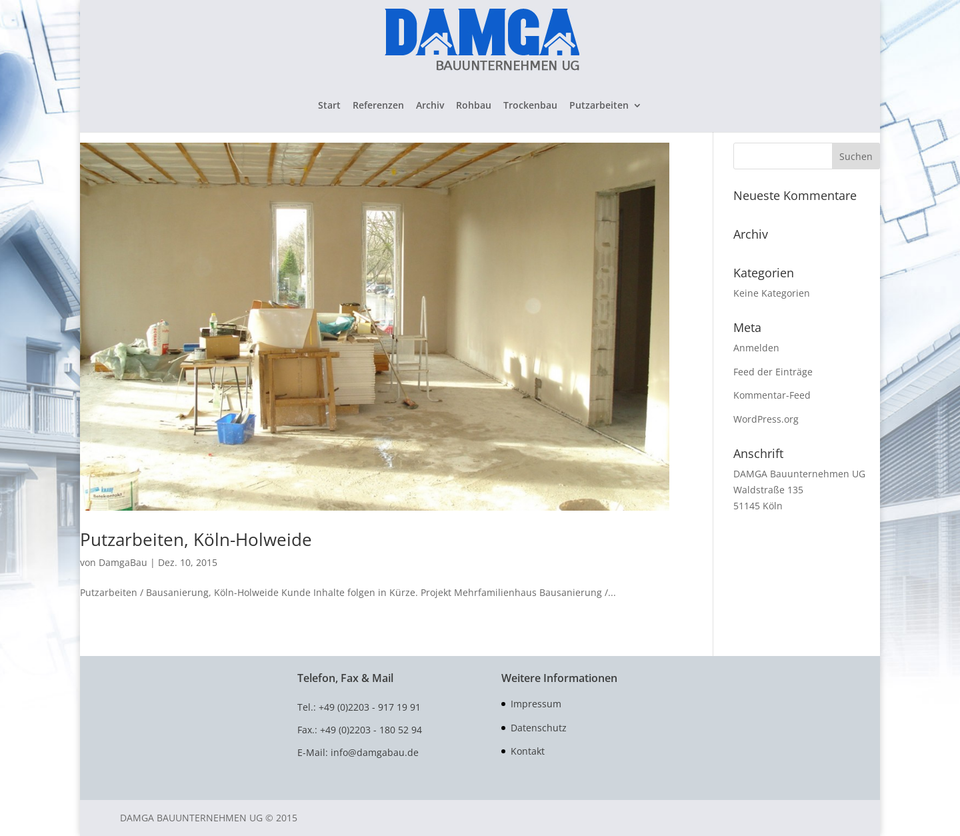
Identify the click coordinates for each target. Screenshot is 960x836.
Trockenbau (530, 106)
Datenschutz (539, 727)
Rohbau (473, 106)
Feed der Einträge (773, 371)
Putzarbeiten (599, 106)
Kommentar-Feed (772, 395)
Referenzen (378, 106)
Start (329, 106)
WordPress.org (766, 419)
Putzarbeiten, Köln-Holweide (196, 539)
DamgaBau (123, 562)
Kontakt (528, 751)
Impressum (536, 703)
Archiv (430, 106)
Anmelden (756, 347)
